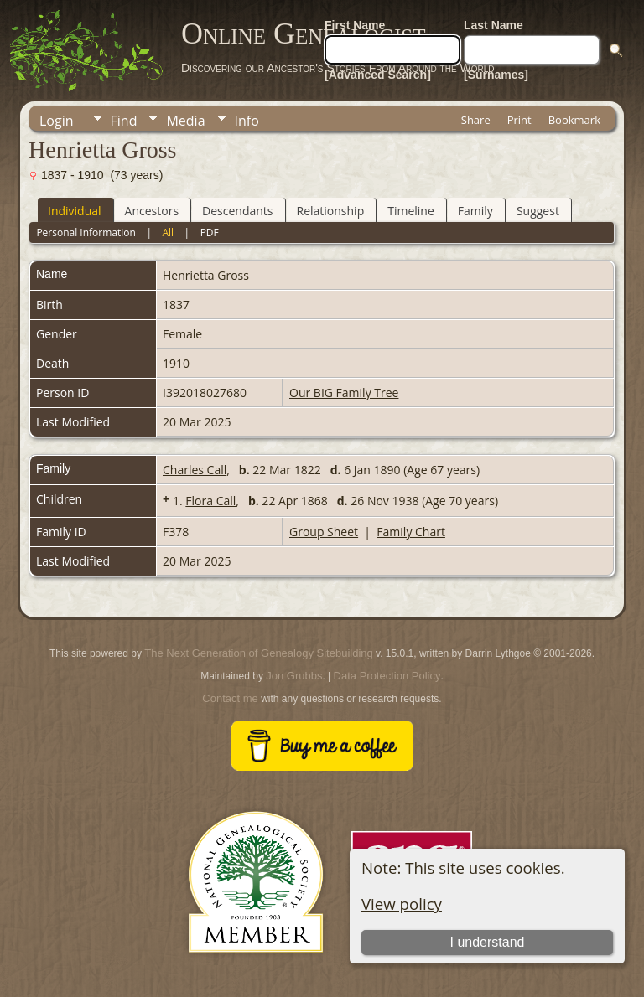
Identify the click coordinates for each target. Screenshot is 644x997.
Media (185, 120)
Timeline (410, 211)
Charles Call (194, 470)
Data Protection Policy (387, 675)
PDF (209, 232)
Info (247, 120)
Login (56, 120)
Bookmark (574, 119)
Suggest (538, 211)
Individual (74, 211)
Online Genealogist (303, 33)
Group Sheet (323, 532)
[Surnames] (496, 74)
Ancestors (152, 211)
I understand (486, 942)
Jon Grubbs (294, 675)
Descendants (237, 211)
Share (476, 119)
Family (475, 211)
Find (124, 120)
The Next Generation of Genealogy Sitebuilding (258, 653)
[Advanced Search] (378, 74)
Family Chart (411, 532)
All (168, 232)
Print (519, 119)
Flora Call (210, 501)
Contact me (229, 698)
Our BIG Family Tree (343, 392)
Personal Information (86, 232)
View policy (401, 903)
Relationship (331, 211)
